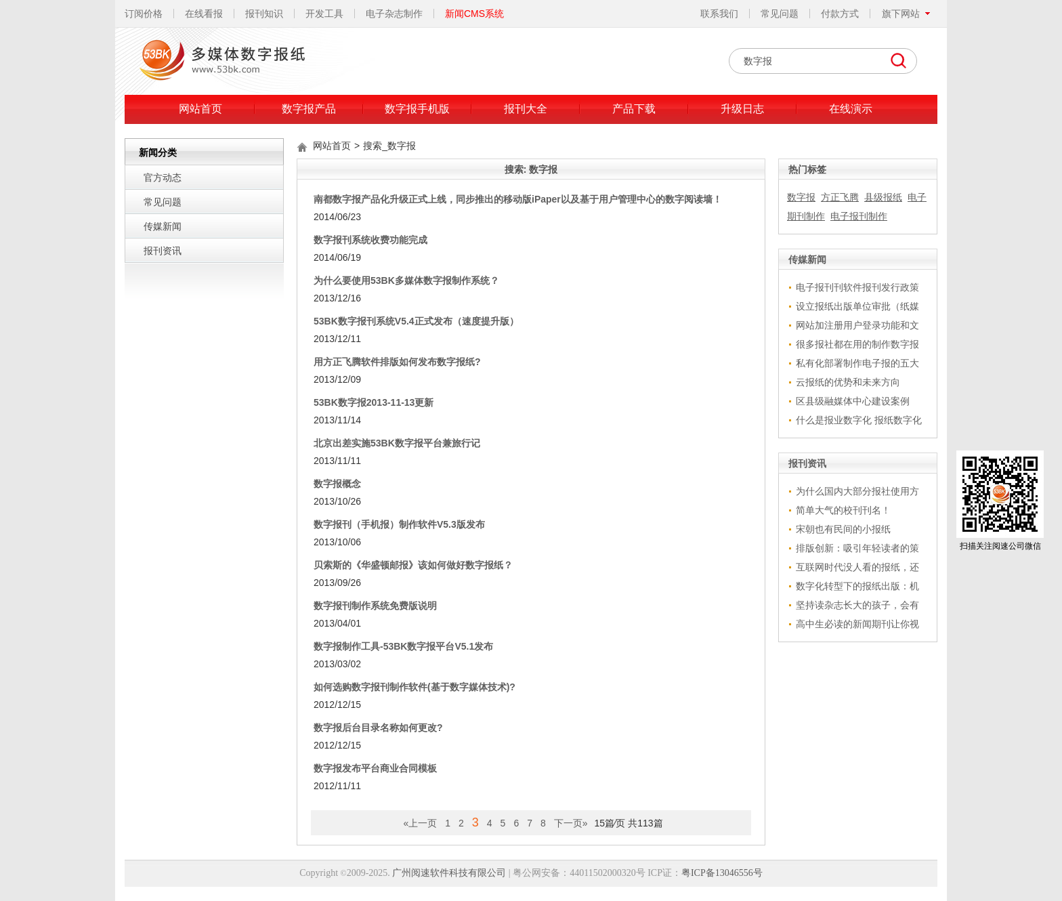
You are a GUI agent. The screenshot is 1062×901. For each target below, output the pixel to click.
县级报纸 (883, 197)
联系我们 (719, 13)
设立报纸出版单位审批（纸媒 (857, 306)
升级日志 (742, 108)
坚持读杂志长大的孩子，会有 (857, 605)
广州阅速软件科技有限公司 (449, 873)
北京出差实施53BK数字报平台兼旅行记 (397, 443)
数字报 (801, 197)
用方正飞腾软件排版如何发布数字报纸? (397, 361)
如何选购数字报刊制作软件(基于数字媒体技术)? (414, 687)
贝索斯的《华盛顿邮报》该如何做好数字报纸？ (413, 565)
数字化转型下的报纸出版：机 (857, 586)
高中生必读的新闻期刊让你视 (857, 624)
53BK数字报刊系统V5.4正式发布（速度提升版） (416, 321)
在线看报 (204, 13)
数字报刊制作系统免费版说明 (375, 605)
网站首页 (200, 108)
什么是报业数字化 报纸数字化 (859, 420)
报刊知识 (264, 13)
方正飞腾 (840, 197)
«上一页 (420, 823)
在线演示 (850, 108)
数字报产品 (309, 108)
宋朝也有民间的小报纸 (843, 529)
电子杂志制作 (394, 13)
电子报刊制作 (858, 216)
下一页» (571, 823)
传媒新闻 (163, 226)
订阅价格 (144, 13)
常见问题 (780, 13)
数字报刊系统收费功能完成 (370, 239)
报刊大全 (525, 108)
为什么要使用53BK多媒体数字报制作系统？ (406, 280)
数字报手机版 (417, 108)
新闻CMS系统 (474, 13)
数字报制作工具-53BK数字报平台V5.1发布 (403, 646)
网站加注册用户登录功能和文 (857, 325)
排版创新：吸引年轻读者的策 (857, 548)
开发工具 (324, 13)
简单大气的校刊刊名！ (843, 510)
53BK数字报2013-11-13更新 (373, 402)
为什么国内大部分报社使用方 (857, 491)
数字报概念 (337, 483)
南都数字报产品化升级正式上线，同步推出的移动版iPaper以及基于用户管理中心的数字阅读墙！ (518, 199)
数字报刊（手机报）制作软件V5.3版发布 (399, 524)
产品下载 (634, 108)
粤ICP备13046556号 (722, 873)
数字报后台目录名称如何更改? (378, 727)
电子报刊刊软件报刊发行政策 (857, 287)
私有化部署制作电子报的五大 (857, 363)
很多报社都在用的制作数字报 (857, 344)
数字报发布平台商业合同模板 (375, 768)
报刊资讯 (163, 250)
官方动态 (163, 177)
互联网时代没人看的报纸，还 (857, 567)
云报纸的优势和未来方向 (848, 382)
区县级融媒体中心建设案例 (853, 401)
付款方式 (840, 13)
